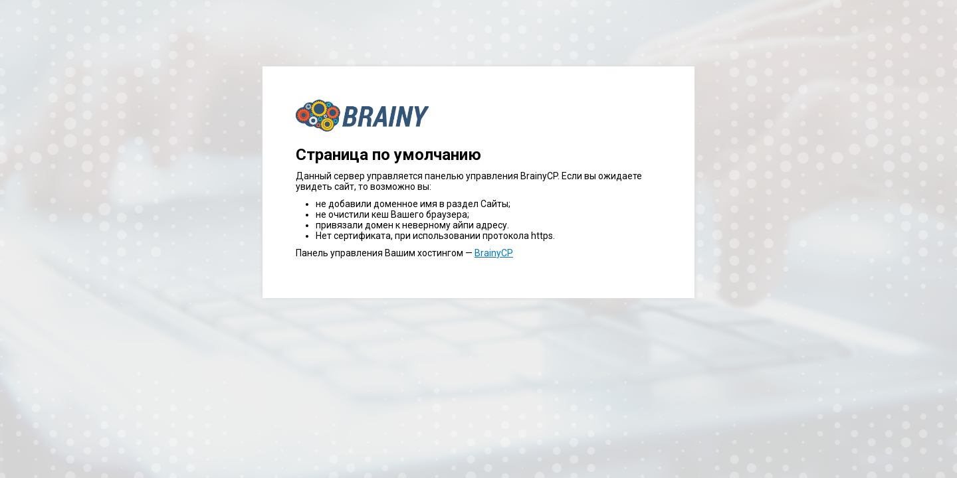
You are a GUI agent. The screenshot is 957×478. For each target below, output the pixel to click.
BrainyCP (494, 253)
